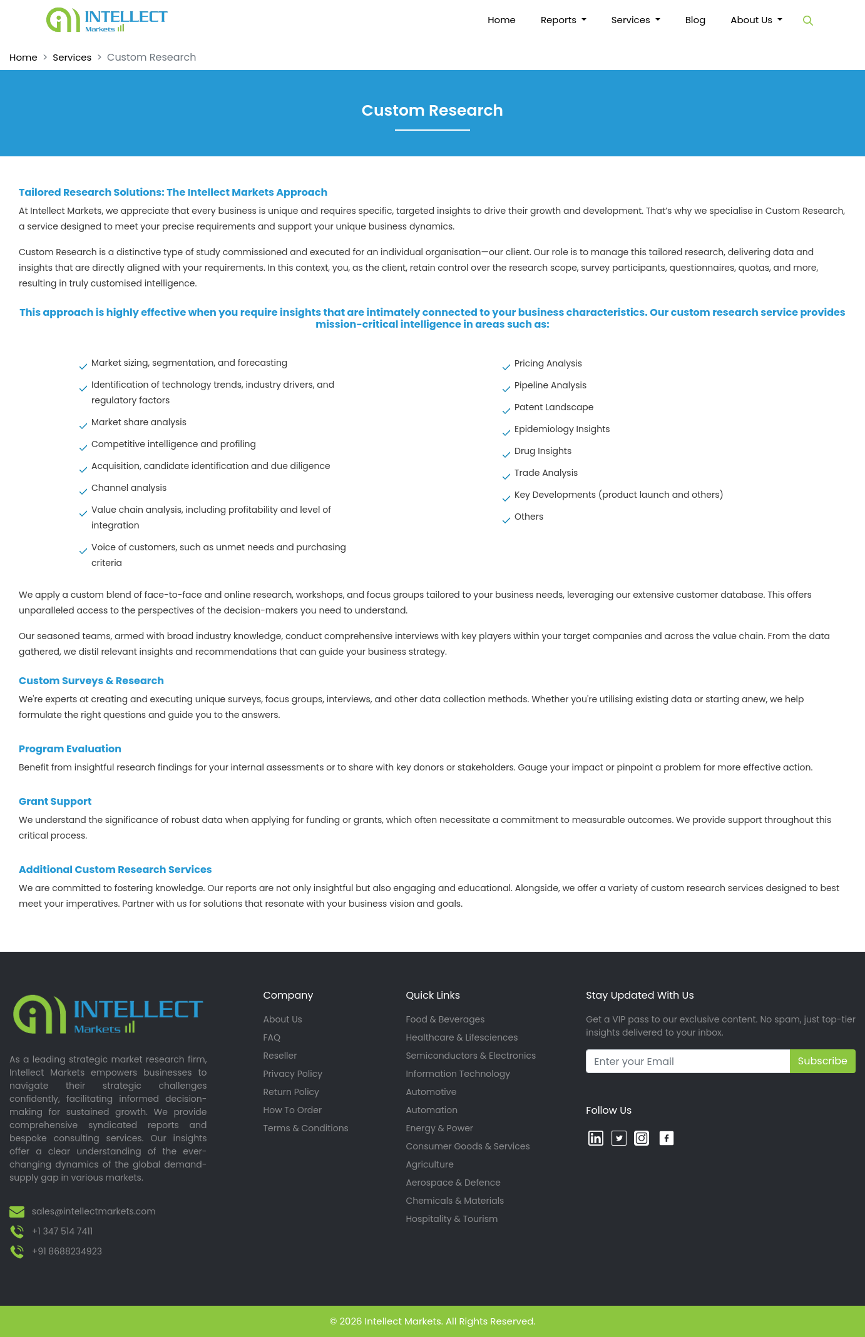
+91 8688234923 (67, 1251)
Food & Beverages (445, 1019)
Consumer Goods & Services (468, 1146)
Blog (695, 19)
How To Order (293, 1110)
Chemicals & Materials (455, 1200)
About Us (283, 1019)
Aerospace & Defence (453, 1182)
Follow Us (609, 1110)
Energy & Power (439, 1128)
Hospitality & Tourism (452, 1219)
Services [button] (632, 19)
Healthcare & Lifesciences (462, 1037)
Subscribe (822, 1061)
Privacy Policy (293, 1073)
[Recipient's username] (688, 1061)
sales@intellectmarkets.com (94, 1211)
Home (508, 20)
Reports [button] (560, 19)
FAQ (272, 1037)
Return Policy (292, 1092)
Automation (432, 1110)
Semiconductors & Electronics (471, 1055)
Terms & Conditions (306, 1128)
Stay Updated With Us (640, 995)
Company (289, 995)
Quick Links (433, 995)
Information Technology (458, 1073)
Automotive (431, 1092)
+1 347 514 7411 (62, 1231)
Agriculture (429, 1164)
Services (72, 57)
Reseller (280, 1055)
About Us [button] (752, 19)
